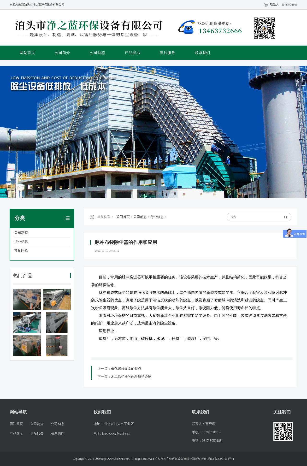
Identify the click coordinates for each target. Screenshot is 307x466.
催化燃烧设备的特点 (126, 369)
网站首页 (27, 53)
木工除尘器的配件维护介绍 (131, 376)
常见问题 (21, 250)
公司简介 (62, 53)
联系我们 (202, 53)
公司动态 (97, 53)
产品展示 (132, 53)
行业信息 (21, 241)
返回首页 (123, 217)
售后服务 (167, 53)
